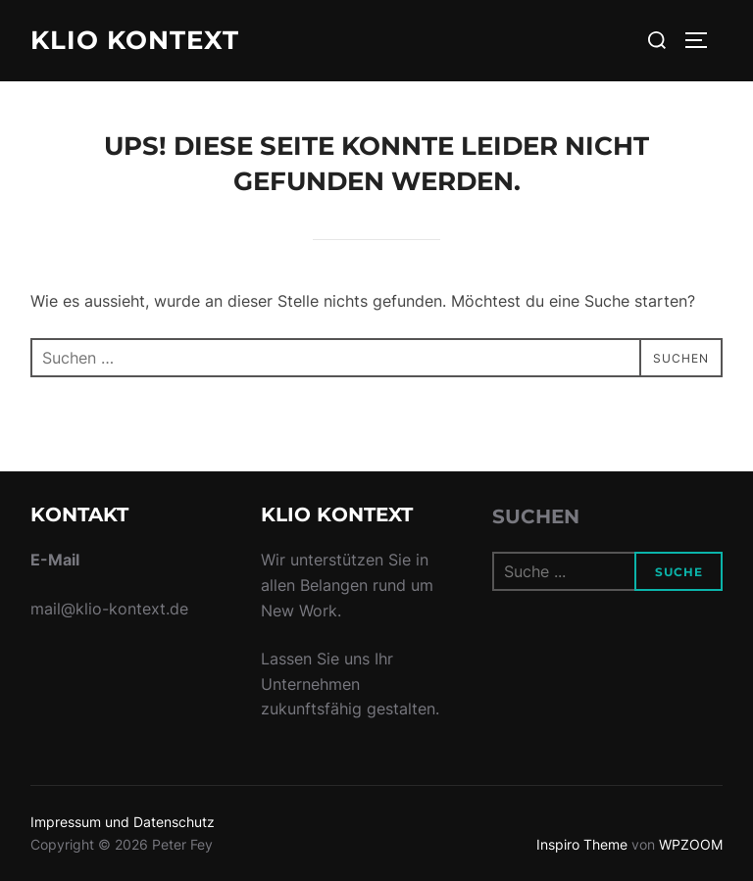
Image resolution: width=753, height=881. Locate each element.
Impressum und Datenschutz (122, 821)
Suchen (535, 516)
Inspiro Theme (582, 844)
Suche (679, 571)
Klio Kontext (134, 40)
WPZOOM (691, 844)
